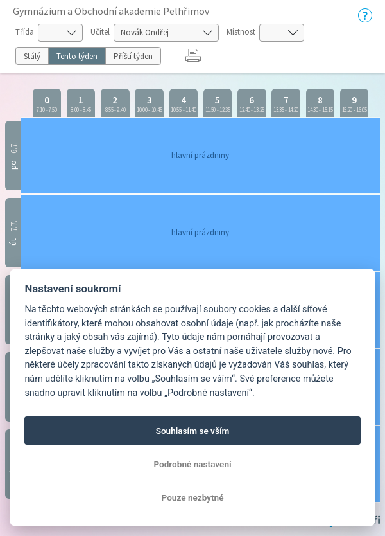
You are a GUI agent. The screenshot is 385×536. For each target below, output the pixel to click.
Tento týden (77, 56)
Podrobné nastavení (192, 464)
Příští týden (133, 56)
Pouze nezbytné (193, 497)
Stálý (32, 56)
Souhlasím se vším (193, 430)
